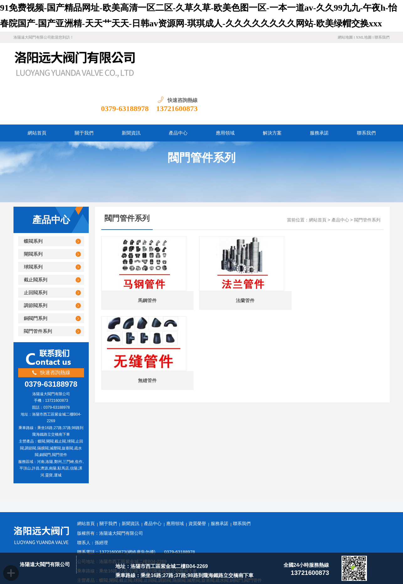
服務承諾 (219, 482)
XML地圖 (364, 37)
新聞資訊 (130, 482)
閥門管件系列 (38, 290)
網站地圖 (345, 37)
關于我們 (108, 482)
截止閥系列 (35, 239)
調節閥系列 (35, 264)
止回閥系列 (35, 251)
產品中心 (340, 179)
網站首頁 (317, 179)
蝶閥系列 (33, 200)
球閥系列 (33, 226)
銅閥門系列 (35, 277)
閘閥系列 (33, 213)
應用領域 (175, 482)
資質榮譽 (197, 482)
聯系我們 (382, 37)
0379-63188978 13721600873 (341, 68)
